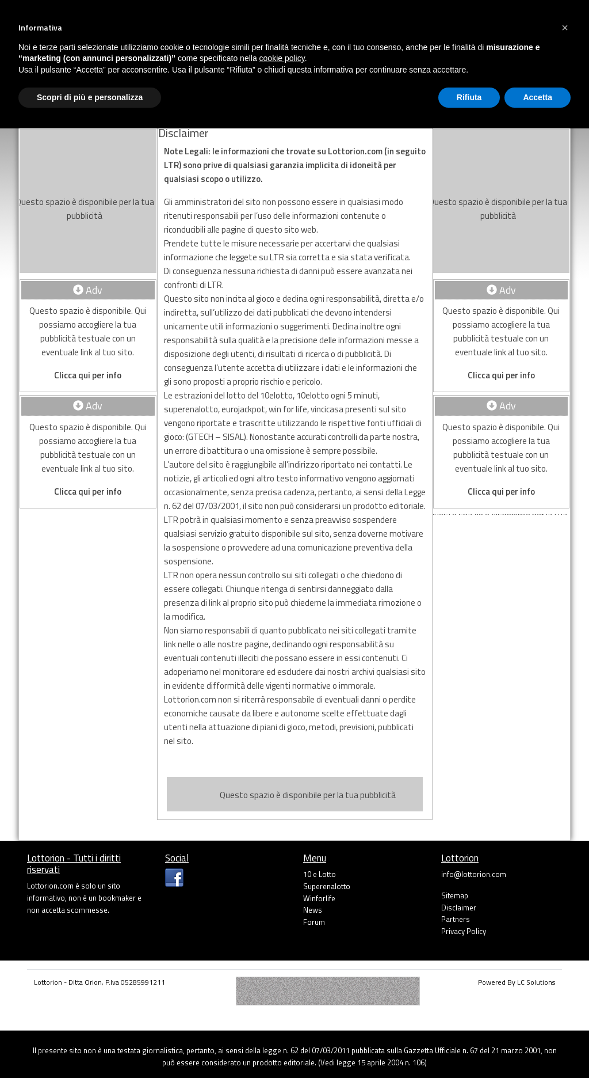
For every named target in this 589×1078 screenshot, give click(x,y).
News (312, 910)
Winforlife (319, 898)
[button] (565, 27)
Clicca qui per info (87, 375)
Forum (314, 922)
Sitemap (454, 895)
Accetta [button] (537, 97)
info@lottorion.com (473, 874)
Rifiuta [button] (469, 97)
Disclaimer (458, 907)
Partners (455, 919)
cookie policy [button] (282, 58)
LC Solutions (536, 982)
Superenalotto (326, 886)
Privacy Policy (463, 931)
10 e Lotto (319, 874)
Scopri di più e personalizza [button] (90, 97)
